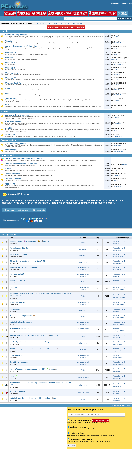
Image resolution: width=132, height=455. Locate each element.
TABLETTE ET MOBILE (59, 13)
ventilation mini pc (17, 302)
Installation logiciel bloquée (21, 322)
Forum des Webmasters (15, 143)
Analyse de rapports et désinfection (21, 46)
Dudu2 (116, 37)
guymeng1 (117, 186)
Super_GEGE (118, 136)
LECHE (116, 79)
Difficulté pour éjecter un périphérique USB (27, 261)
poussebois (117, 43)
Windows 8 (10, 68)
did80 (115, 48)
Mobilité (8, 128)
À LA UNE (10, 13)
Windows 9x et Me (13, 83)
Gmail (12, 376)
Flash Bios (14, 287)
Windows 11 (10, 58)
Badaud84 (117, 124)
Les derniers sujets (55, 23)
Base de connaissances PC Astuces (21, 164)
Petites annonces (12, 174)
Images (13, 281)
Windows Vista (11, 73)
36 (56, 369)
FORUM (122, 13)
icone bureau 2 (16, 355)
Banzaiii (116, 117)
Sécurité (8, 41)
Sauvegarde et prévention (16, 35)
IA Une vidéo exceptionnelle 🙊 (22, 316)
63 (49, 241)
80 (24, 280)
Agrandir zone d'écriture (19, 248)
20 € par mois (39, 210)
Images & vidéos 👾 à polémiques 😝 (25, 241)
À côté (8, 169)
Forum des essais (13, 179)
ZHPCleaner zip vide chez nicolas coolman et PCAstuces (33, 349)
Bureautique (10, 98)
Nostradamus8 (118, 64)
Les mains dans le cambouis (18, 115)
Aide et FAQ (10, 184)
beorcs (116, 170)
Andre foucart (118, 151)
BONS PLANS (80, 13)
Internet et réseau (83, 377)
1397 (56, 335)
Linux (7, 88)
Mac (7, 93)
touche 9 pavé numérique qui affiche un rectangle (30, 342)
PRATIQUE (23, 13)
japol (115, 130)
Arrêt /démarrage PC (18, 329)
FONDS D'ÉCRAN (98, 13)
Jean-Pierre (117, 145)
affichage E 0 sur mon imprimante (23, 267)
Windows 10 (10, 53)
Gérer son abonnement (11, 220)
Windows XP (10, 78)
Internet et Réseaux (13, 121)
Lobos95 (116, 100)
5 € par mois (8, 210)
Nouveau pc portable (18, 254)
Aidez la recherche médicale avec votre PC (24, 159)
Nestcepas (117, 74)
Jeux (7, 105)
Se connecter (126, 4)
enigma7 (116, 84)
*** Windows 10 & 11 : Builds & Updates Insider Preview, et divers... (37, 383)
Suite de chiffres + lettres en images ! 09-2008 (28, 335)
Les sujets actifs (40, 23)
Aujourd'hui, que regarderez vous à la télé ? (27, 369)
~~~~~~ (116, 180)
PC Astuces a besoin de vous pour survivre (24, 200)
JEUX (112, 13)
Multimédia (10, 134)
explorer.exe (15, 309)
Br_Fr (116, 69)
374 (12, 385)
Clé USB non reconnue (19, 362)
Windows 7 (10, 63)
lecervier (116, 89)
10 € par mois (24, 210)
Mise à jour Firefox (17, 391)
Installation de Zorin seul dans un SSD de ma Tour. (30, 398)
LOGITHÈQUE (39, 13)
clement (124, 164)
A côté (83, 242)
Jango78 (116, 54)
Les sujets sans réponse (73, 23)
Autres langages (12, 150)
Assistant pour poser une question (66, 27)
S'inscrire (115, 4)
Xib (115, 107)
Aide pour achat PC (17, 274)
